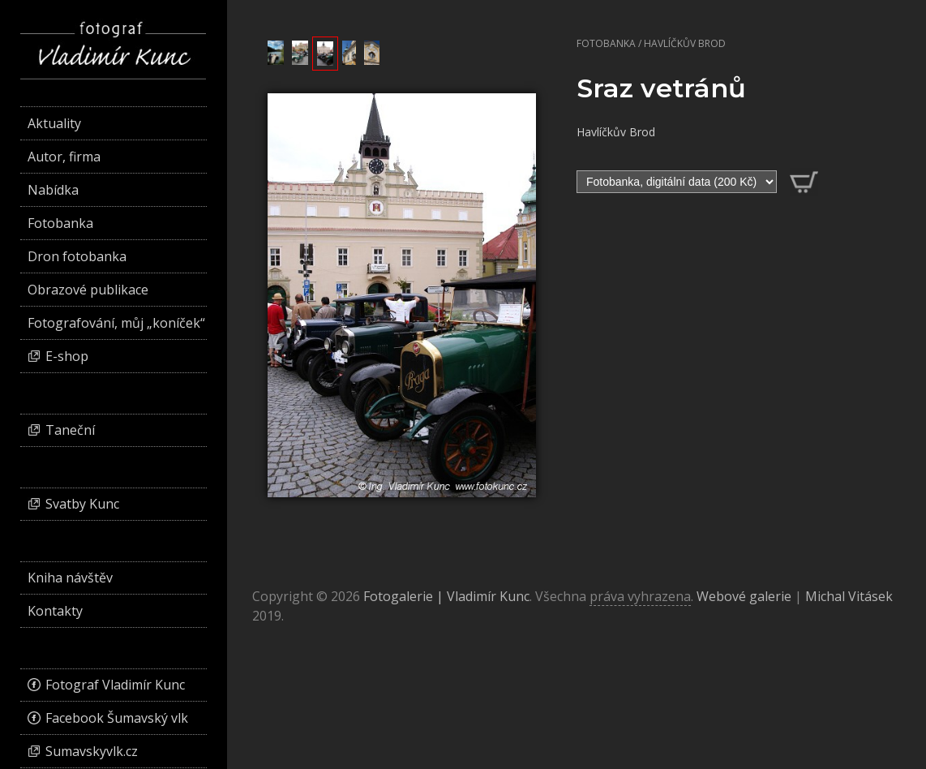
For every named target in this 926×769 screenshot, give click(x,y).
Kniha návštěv (70, 577)
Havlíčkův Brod (685, 43)
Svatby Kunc (82, 504)
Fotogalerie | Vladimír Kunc (446, 596)
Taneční (70, 430)
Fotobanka (606, 43)
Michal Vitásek (849, 596)
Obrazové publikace (88, 290)
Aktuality (54, 123)
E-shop (66, 356)
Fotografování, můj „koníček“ (116, 323)
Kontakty (55, 611)
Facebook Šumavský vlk (116, 718)
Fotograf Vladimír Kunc (115, 685)
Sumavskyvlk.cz (91, 751)
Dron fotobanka (77, 256)
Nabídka (53, 190)
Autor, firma (64, 156)
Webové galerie (744, 596)
